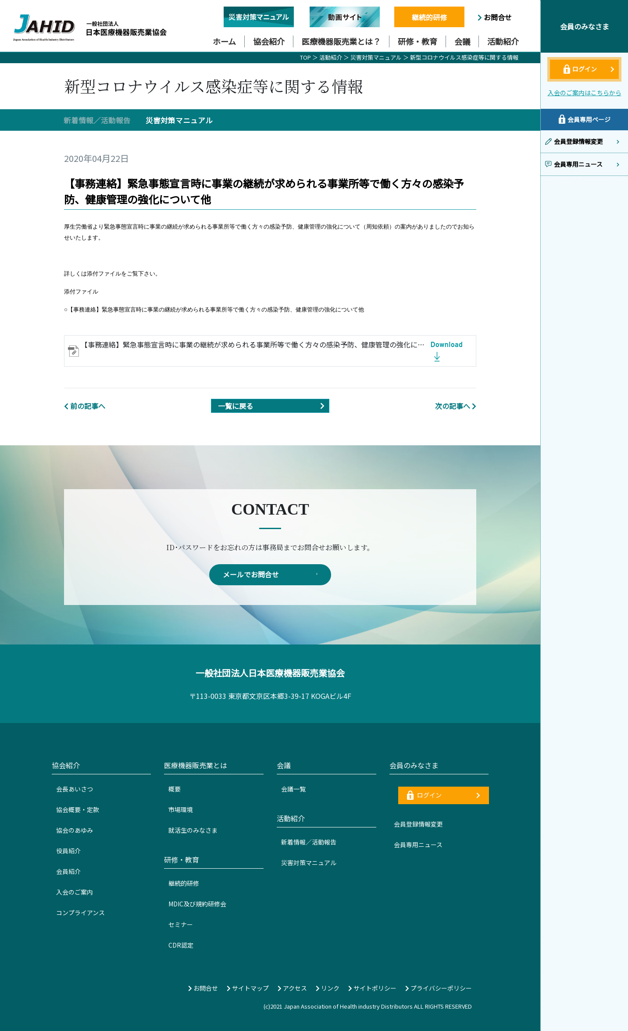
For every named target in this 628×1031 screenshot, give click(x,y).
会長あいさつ (74, 788)
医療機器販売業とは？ (341, 41)
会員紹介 (68, 871)
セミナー (180, 924)
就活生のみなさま (193, 830)
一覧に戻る (273, 406)
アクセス (292, 988)
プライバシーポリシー (438, 988)
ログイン (443, 795)
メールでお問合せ (270, 574)
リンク (327, 988)
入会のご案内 (74, 892)
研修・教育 (417, 41)
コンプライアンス (80, 912)
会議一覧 (293, 788)
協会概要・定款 (77, 809)
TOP (305, 57)
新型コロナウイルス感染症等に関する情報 (464, 57)
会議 (462, 41)
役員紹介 (68, 850)
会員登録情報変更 (418, 824)
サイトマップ (248, 988)
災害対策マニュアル (376, 57)
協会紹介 (269, 41)
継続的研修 (429, 17)
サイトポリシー (372, 988)
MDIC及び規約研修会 (197, 903)
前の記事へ (84, 406)
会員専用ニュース (418, 845)
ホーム (224, 41)
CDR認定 (180, 945)
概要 (174, 788)
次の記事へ (455, 406)
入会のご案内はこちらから (584, 92)
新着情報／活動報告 (97, 120)
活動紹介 (503, 41)
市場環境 (180, 809)
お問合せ (495, 17)
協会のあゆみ (74, 830)
